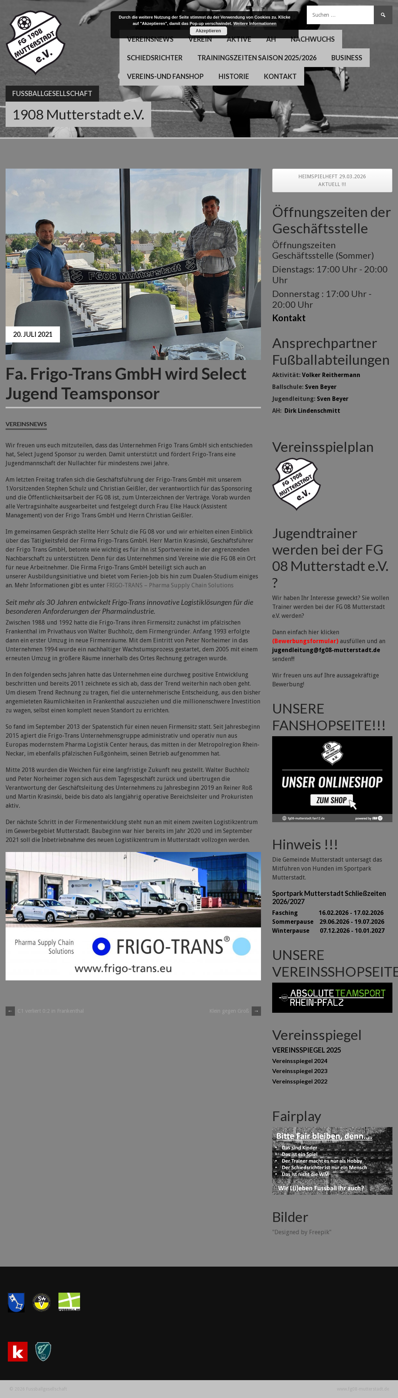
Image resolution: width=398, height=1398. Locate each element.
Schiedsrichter (154, 58)
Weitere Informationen (255, 23)
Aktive (239, 39)
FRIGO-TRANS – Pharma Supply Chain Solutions (169, 585)
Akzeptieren (208, 30)
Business (346, 58)
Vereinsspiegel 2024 (299, 1060)
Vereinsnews (150, 39)
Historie (234, 76)
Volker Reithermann (331, 375)
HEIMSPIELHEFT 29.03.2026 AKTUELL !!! (332, 180)
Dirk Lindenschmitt (312, 410)
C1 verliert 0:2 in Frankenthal (45, 1011)
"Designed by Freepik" (301, 1232)
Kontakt (280, 76)
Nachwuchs (313, 39)
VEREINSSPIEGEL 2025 (306, 1050)
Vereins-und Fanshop (165, 76)
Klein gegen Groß (235, 1011)
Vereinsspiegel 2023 (299, 1070)
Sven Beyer (321, 386)
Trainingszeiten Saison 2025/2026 (256, 58)
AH (271, 39)
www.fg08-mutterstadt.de (363, 1389)
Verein (200, 39)
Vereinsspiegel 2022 (299, 1081)
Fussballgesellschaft (52, 93)
